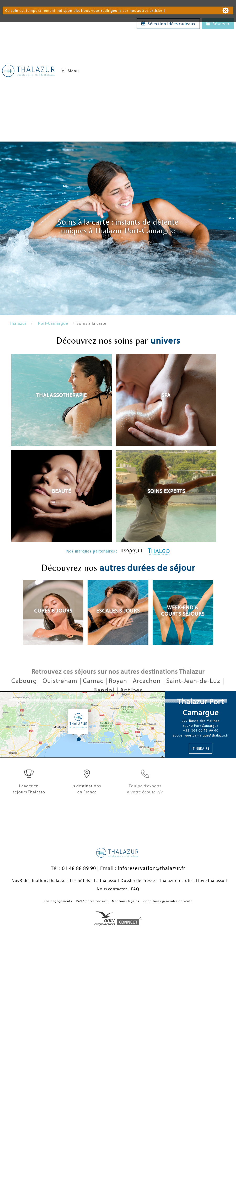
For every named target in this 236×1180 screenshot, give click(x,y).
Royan (119, 693)
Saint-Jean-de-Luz (194, 693)
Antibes (131, 702)
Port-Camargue (53, 323)
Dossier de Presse (138, 880)
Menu (70, 70)
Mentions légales (125, 901)
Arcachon (147, 693)
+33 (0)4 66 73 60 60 (200, 730)
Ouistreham (60, 693)
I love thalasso (210, 880)
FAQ (135, 888)
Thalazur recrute (175, 880)
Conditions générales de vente (167, 901)
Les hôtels (80, 880)
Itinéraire (201, 748)
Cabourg (25, 693)
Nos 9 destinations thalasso (39, 880)
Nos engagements (58, 901)
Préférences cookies (92, 901)
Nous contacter (112, 888)
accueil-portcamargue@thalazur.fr (201, 735)
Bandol (104, 702)
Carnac (94, 693)
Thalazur (17, 323)
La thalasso (105, 880)
